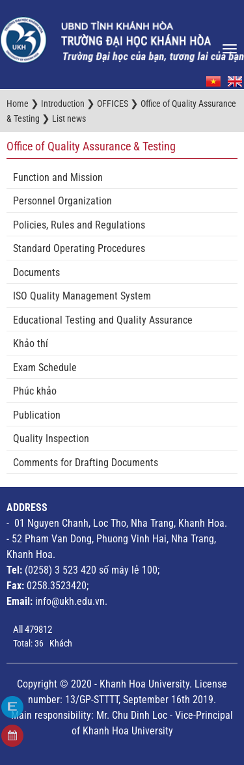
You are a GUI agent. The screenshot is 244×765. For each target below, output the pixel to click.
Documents (36, 272)
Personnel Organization (62, 201)
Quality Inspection (51, 438)
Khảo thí (30, 343)
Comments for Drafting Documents (85, 462)
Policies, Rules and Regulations (79, 225)
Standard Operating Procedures (79, 248)
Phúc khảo (35, 391)
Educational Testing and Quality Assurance (103, 320)
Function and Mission (58, 177)
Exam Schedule (45, 367)
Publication (37, 415)
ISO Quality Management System (82, 296)
